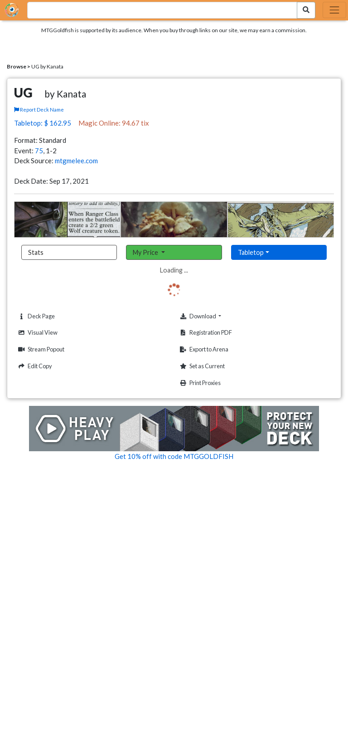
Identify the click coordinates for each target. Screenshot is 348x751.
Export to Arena (203, 349)
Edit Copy (34, 366)
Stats (36, 252)
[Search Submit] (306, 10)
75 (39, 150)
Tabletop (251, 252)
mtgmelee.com (76, 160)
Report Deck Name (39, 109)
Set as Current (201, 366)
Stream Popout (40, 349)
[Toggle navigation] (334, 10)
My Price (146, 252)
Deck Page (35, 316)
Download (214, 316)
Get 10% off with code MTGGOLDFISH (174, 456)
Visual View (37, 332)
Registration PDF (205, 332)
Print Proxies (199, 383)
